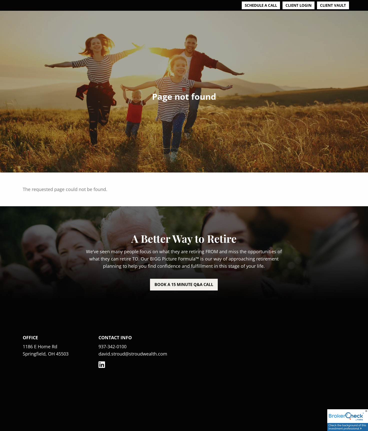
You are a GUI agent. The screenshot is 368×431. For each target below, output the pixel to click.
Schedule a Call (261, 5)
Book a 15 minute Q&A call (183, 284)
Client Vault (333, 5)
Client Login (299, 5)
